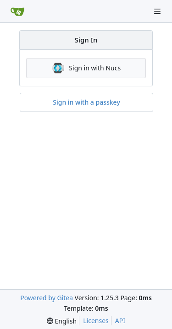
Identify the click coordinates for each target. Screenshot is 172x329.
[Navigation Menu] (158, 11)
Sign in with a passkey (86, 102)
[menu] (62, 321)
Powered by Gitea (46, 297)
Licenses (96, 320)
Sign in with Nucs (86, 68)
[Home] (17, 11)
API (120, 320)
